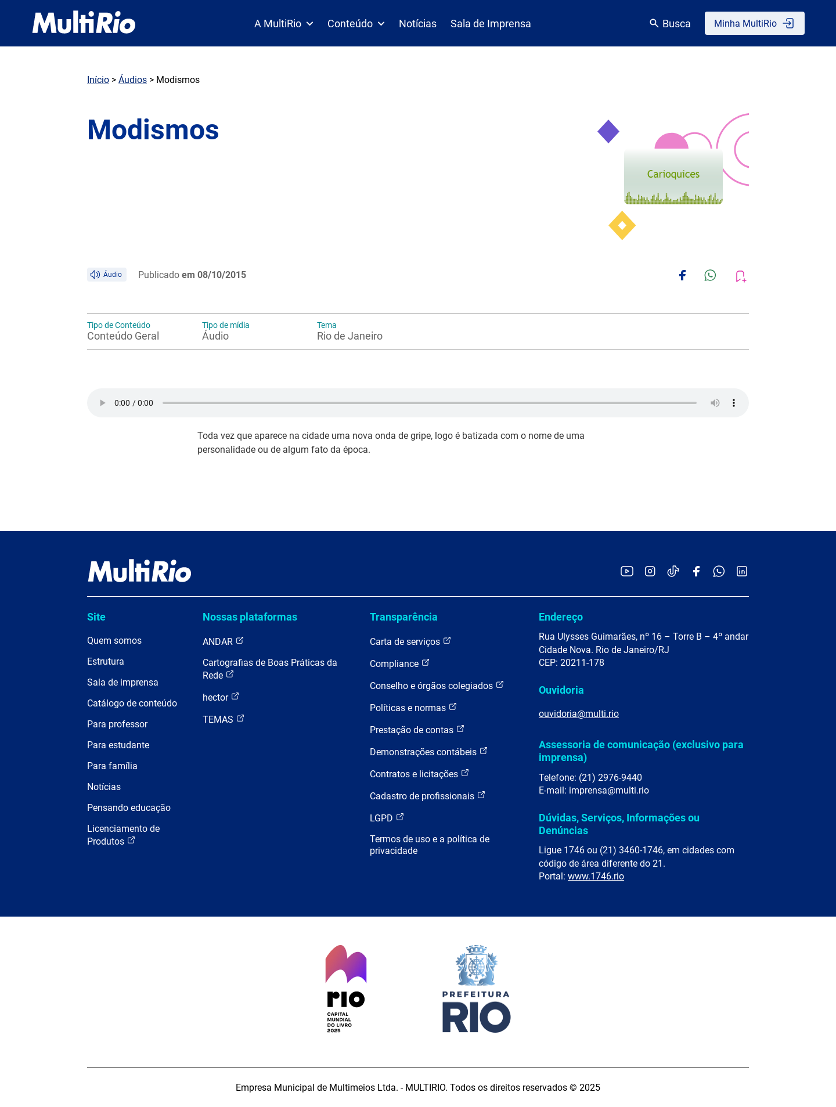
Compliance (400, 663)
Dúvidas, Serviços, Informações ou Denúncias (619, 824)
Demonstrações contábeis (429, 751)
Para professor (117, 724)
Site (96, 617)
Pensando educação (129, 807)
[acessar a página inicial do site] (83, 23)
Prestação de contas (417, 729)
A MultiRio (284, 23)
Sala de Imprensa (491, 23)
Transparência (404, 617)
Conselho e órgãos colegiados (437, 685)
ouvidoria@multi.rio (579, 713)
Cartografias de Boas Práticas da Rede (270, 669)
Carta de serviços (411, 641)
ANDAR (223, 641)
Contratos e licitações (420, 773)
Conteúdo (356, 23)
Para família (112, 765)
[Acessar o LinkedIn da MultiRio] (742, 572)
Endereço (561, 617)
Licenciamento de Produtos (123, 835)
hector (221, 697)
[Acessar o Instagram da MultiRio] (650, 572)
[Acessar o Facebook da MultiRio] (696, 572)
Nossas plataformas (250, 617)
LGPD (387, 818)
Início (98, 79)
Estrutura (105, 661)
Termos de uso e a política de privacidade (429, 845)
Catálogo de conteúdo (132, 703)
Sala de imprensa (122, 682)
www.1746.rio (596, 876)
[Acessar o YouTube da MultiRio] (627, 572)
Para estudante (118, 745)
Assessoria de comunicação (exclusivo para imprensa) (641, 750)
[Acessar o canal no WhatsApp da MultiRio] (719, 572)
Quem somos (114, 640)
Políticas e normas (413, 707)
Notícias (418, 23)
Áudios (132, 79)
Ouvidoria (561, 690)
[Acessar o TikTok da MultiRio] (673, 572)
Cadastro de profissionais (428, 795)
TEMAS (224, 719)
